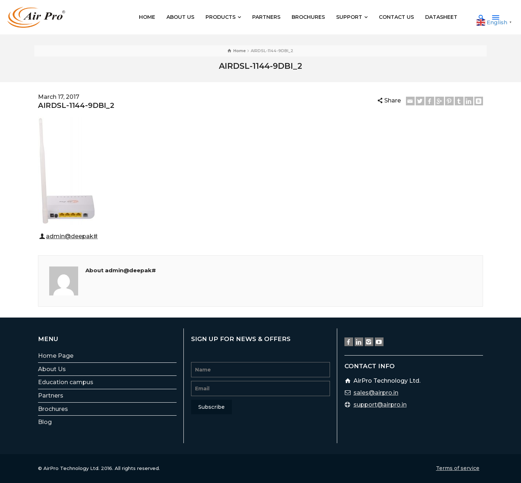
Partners (50, 395)
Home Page (55, 355)
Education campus (65, 382)
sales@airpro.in (375, 392)
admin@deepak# (72, 236)
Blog (45, 422)
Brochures (53, 409)
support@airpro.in (380, 404)
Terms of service (457, 468)
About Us (52, 369)
